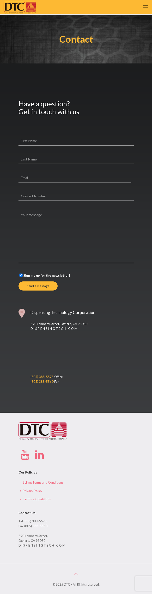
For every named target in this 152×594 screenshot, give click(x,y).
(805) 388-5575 (42, 377)
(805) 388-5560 (42, 381)
